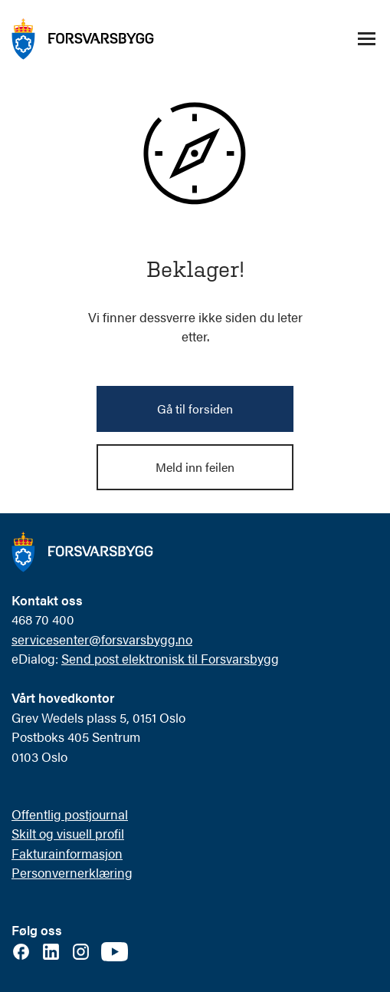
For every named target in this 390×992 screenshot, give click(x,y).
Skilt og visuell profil (67, 833)
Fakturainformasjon (67, 853)
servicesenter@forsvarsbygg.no (101, 639)
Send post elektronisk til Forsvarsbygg (170, 658)
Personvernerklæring (72, 872)
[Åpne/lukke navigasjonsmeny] (366, 39)
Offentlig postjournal (69, 814)
